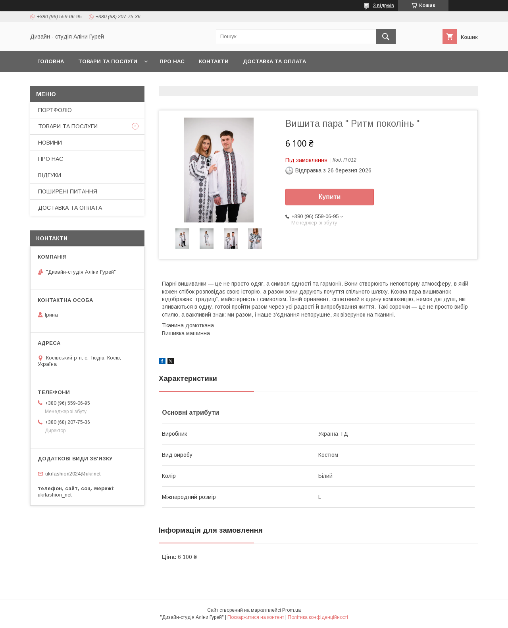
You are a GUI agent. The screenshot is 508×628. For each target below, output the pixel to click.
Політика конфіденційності (318, 617)
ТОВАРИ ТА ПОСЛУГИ (107, 61)
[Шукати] (386, 36)
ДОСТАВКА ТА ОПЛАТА (274, 61)
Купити (330, 196)
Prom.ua (291, 610)
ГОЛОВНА (50, 61)
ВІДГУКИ (49, 175)
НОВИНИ (50, 142)
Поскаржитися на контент (255, 617)
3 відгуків (383, 5)
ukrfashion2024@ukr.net (72, 474)
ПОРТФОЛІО (55, 110)
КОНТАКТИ (214, 61)
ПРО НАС (172, 61)
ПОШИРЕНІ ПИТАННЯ (67, 191)
